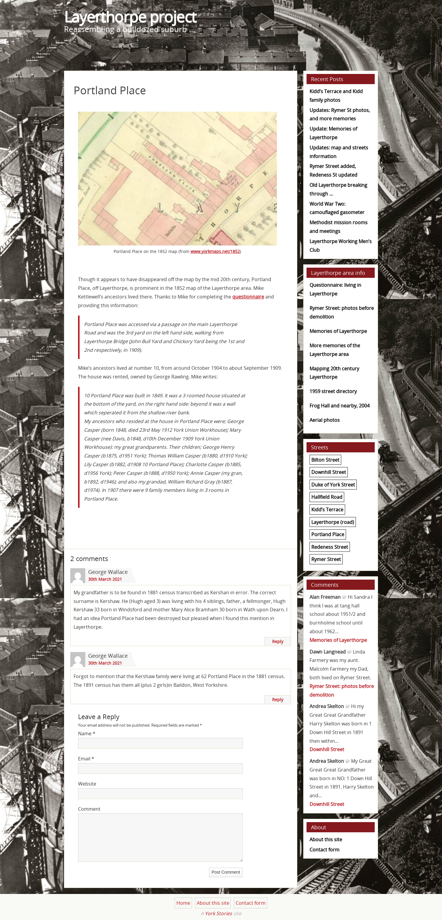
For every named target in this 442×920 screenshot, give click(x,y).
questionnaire (248, 296)
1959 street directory (333, 391)
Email (86, 758)
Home (183, 903)
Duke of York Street (333, 484)
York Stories (218, 913)
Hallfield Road (326, 497)
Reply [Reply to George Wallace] (277, 641)
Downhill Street (328, 472)
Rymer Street (326, 559)
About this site (326, 839)
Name (86, 733)
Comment (89, 809)
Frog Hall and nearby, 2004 (340, 405)
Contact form (324, 849)
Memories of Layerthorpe (338, 331)
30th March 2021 (105, 579)
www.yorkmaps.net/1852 (215, 251)
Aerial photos (325, 420)
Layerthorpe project (130, 16)
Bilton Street (325, 459)
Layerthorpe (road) (332, 522)
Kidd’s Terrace (327, 509)
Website (87, 783)
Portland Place (327, 534)
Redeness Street (329, 547)
